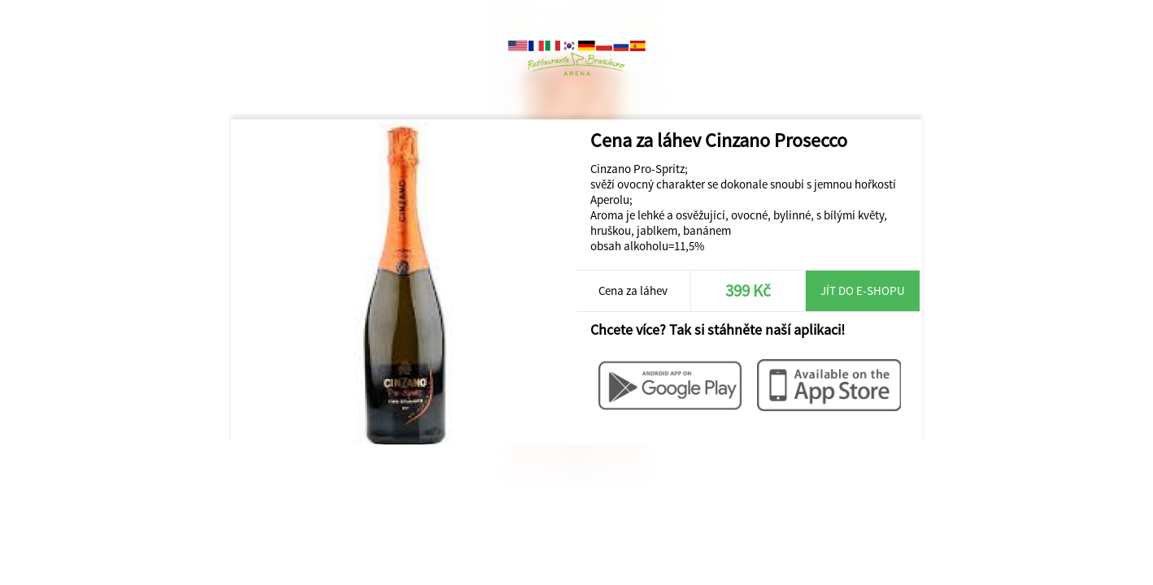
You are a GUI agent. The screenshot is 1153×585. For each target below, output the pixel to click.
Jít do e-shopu (862, 290)
